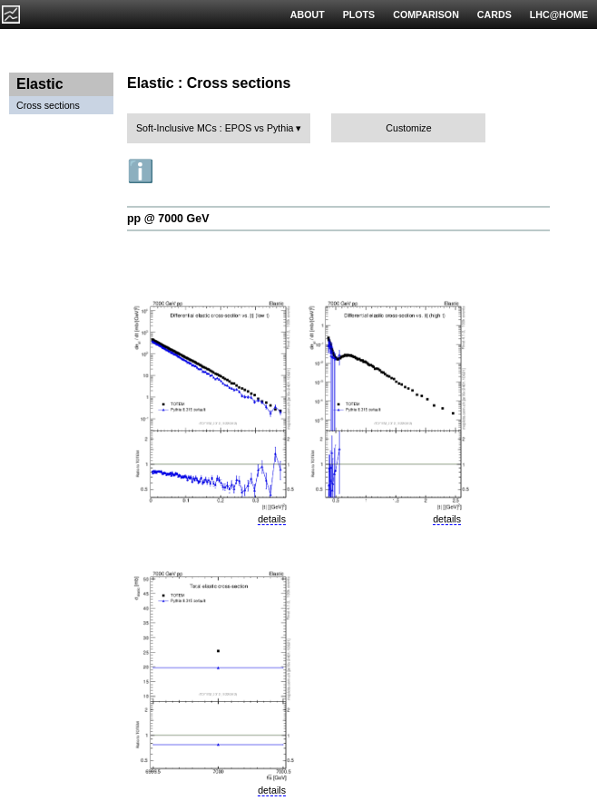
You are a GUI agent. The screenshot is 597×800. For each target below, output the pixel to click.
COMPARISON (426, 14)
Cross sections (48, 105)
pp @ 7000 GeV (168, 218)
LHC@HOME (559, 14)
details (272, 518)
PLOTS (359, 14)
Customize (408, 127)
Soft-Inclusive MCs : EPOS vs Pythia (215, 127)
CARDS (494, 14)
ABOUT (307, 14)
